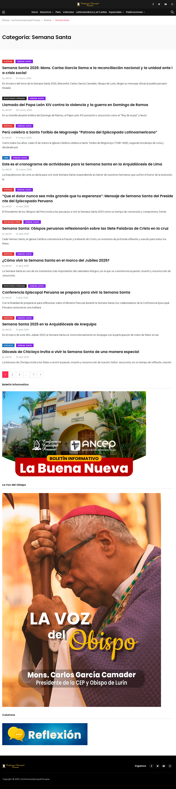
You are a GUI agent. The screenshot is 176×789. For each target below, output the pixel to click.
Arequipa (8, 318)
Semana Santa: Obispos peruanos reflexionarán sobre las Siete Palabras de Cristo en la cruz (85, 228)
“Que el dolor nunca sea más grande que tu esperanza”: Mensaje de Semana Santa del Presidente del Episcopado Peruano (87, 199)
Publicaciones (134, 12)
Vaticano (68, 12)
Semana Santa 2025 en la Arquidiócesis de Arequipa (49, 324)
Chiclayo (8, 345)
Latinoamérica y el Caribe (91, 12)
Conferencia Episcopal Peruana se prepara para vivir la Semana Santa (66, 292)
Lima (6, 158)
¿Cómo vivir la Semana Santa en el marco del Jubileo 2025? (55, 260)
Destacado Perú (12, 222)
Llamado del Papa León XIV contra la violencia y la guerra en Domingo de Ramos (75, 104)
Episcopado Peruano (14, 98)
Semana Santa (24, 61)
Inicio (35, 12)
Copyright (7, 779)
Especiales (115, 12)
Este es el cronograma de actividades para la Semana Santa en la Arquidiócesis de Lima (82, 164)
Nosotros (45, 12)
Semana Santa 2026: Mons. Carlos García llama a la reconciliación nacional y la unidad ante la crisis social (87, 70)
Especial (8, 126)
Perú (58, 12)
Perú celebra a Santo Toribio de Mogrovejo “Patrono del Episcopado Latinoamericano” (79, 132)
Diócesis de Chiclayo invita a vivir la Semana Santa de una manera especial (70, 351)
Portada (8, 61)
